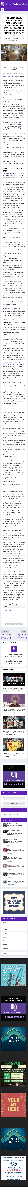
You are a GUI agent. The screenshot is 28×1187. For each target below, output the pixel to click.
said (13, 136)
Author (7, 606)
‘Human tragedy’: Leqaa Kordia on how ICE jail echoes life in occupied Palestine (15, 883)
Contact (5, 940)
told (16, 244)
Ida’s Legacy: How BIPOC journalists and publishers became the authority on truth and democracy (14, 711)
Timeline (5, 926)
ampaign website (11, 308)
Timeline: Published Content (10, 814)
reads (17, 278)
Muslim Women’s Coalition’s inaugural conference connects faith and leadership (15, 851)
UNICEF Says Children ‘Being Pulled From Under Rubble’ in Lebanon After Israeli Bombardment (14, 842)
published (14, 122)
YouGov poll (14, 152)
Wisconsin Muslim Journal (15, 38)
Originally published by (11, 604)
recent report (7, 173)
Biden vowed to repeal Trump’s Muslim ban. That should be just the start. (14, 754)
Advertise (5, 948)
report (9, 104)
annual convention (8, 76)
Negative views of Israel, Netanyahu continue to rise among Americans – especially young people (15, 832)
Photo (4, 933)
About (4, 922)
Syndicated (16, 40)
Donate (5, 944)
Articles (5, 929)
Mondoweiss (8, 610)
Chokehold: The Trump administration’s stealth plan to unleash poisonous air (15, 867)
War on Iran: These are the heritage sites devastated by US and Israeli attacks (15, 859)
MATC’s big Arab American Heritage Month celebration (14, 824)
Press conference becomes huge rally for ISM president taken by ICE (15, 875)
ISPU (17, 175)
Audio (4, 937)
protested (13, 151)
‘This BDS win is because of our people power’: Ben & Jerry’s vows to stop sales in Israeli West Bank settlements (14, 733)
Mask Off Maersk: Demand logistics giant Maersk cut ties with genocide (13, 689)
